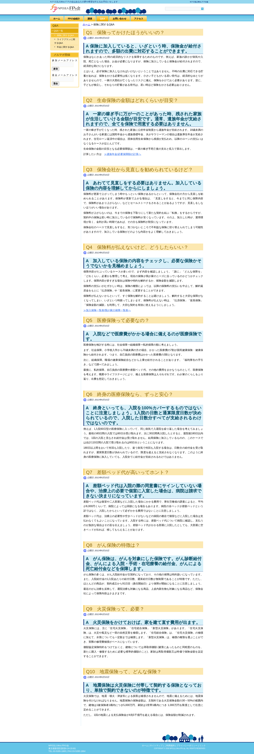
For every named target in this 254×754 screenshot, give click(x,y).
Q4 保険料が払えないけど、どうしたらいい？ (137, 247)
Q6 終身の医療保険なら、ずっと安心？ (129, 394)
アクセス (138, 18)
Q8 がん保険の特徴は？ (113, 545)
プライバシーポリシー (186, 745)
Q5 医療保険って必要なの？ (117, 320)
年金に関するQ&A (65, 47)
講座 (90, 18)
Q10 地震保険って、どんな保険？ (124, 671)
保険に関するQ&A (65, 35)
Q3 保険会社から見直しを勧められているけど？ (139, 169)
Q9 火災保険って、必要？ (115, 608)
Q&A (102, 18)
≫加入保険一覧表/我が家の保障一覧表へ (107, 310)
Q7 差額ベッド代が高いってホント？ (127, 472)
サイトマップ (156, 745)
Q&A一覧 (58, 30)
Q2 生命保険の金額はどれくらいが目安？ (132, 100)
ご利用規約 (169, 745)
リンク (202, 745)
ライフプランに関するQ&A (64, 41)
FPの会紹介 (74, 18)
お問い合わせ (119, 18)
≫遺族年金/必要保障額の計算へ (122, 154)
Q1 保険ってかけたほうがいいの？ (125, 32)
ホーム (56, 18)
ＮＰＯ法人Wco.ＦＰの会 (199, 2)
